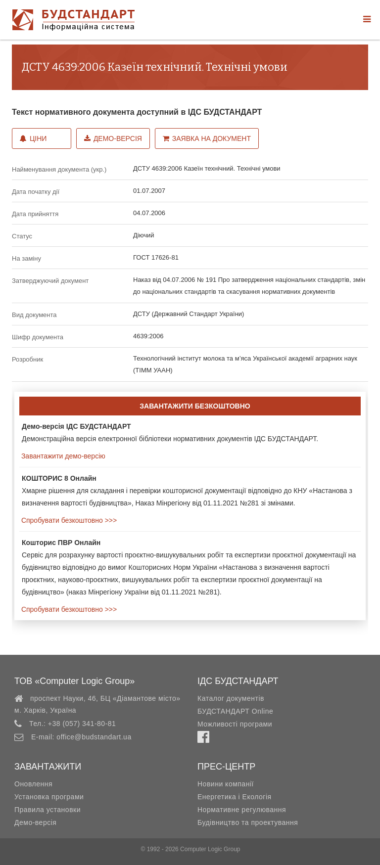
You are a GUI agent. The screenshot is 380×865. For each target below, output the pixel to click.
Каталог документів (230, 698)
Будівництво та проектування (247, 822)
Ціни (33, 138)
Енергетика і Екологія (234, 797)
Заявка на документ (207, 138)
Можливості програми (234, 724)
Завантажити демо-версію (62, 456)
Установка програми (49, 797)
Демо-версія (113, 138)
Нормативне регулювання (241, 810)
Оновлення (33, 784)
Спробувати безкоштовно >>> (68, 520)
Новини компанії (225, 784)
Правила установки (47, 810)
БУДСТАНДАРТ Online (235, 711)
